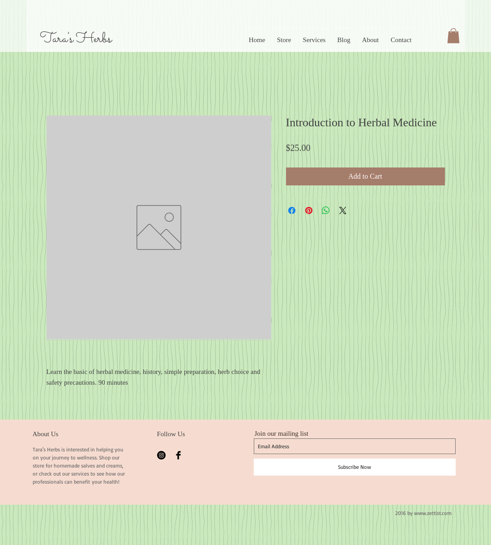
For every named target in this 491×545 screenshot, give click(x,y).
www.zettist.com (433, 513)
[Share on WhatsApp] (325, 210)
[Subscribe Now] (355, 467)
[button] (453, 35)
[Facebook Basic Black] (178, 455)
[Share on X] (342, 210)
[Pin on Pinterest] (308, 210)
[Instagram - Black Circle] (161, 455)
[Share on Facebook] (291, 210)
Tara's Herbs (75, 39)
